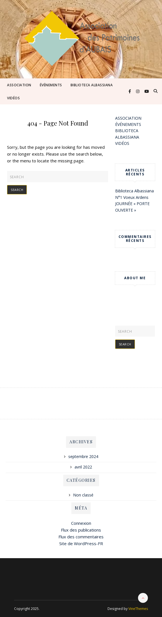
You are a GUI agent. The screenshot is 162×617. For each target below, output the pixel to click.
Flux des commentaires (81, 536)
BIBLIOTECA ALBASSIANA (92, 85)
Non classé (83, 495)
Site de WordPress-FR (81, 543)
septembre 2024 (83, 456)
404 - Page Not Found (57, 123)
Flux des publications (81, 530)
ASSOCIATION (19, 85)
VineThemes (138, 608)
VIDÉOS (13, 98)
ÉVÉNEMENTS (51, 85)
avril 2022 (83, 467)
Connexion (81, 523)
